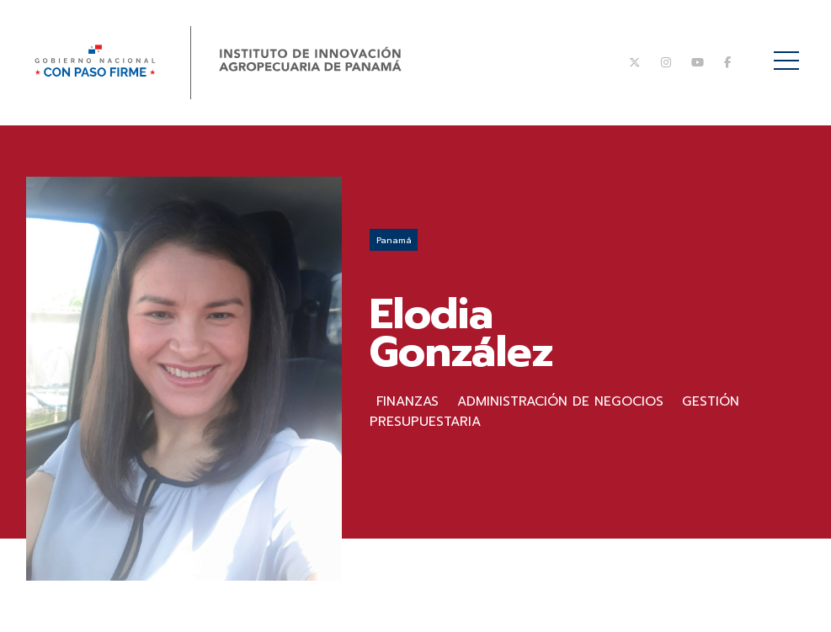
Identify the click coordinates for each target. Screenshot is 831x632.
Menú (789, 51)
